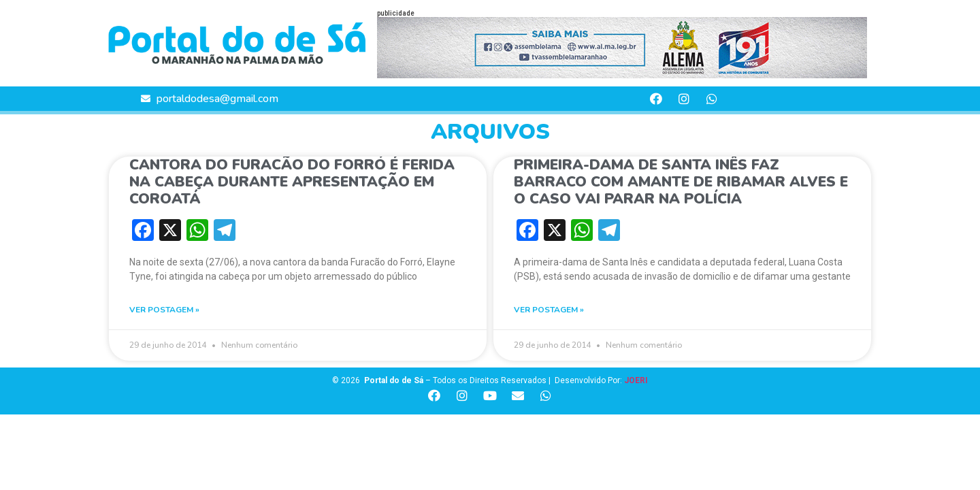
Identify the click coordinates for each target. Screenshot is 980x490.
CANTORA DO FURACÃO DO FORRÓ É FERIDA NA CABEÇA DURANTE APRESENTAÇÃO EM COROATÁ (292, 181)
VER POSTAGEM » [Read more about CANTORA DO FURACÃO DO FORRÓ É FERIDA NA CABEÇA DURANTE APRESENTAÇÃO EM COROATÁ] (164, 309)
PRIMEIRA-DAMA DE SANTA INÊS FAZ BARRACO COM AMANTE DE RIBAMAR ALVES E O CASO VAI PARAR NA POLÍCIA (681, 181)
